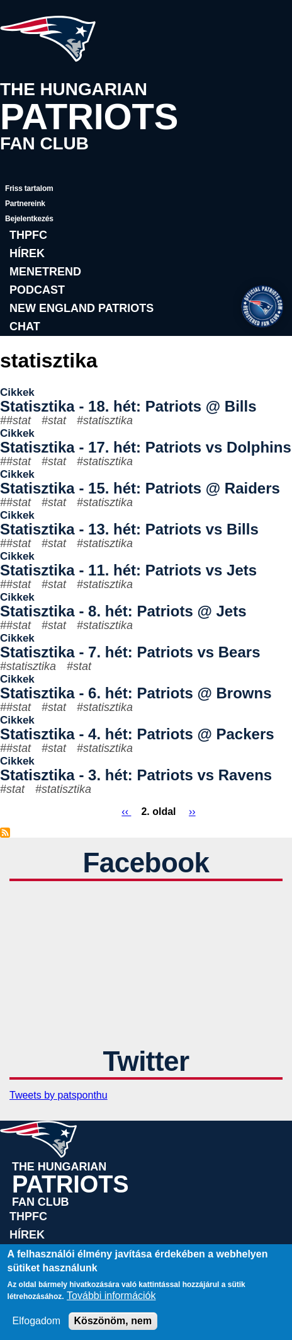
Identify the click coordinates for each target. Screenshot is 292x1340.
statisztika (108, 420)
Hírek (27, 253)
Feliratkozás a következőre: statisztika (5, 833)
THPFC (28, 235)
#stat (18, 420)
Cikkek (17, 392)
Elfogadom (37, 1320)
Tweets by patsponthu (58, 1095)
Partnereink (25, 203)
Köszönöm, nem (113, 1320)
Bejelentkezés (29, 218)
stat (57, 420)
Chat (24, 326)
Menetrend (45, 271)
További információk (111, 1295)
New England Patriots (81, 308)
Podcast (37, 290)
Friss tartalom (29, 188)
